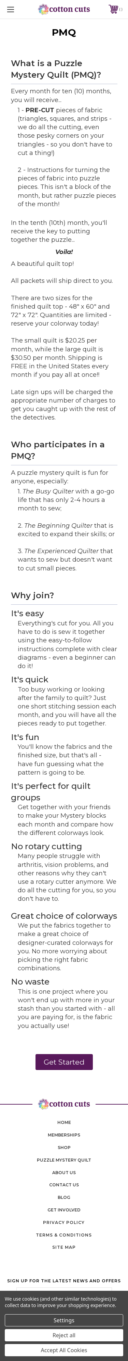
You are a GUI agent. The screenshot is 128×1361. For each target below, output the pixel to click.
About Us (64, 1172)
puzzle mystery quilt (64, 1160)
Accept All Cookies (64, 1350)
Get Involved (64, 1209)
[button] (64, 1062)
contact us (64, 1184)
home (64, 1122)
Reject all (64, 1335)
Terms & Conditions (64, 1235)
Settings (64, 1320)
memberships (64, 1135)
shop (64, 1147)
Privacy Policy (64, 1222)
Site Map (64, 1247)
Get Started (64, 1062)
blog (64, 1197)
